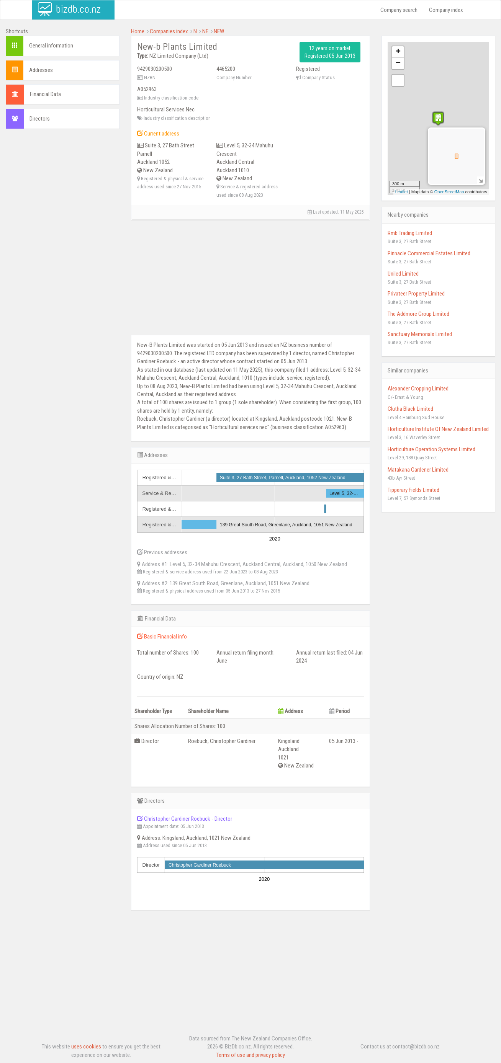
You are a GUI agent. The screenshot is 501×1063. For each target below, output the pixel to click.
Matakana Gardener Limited (418, 469)
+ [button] (398, 52)
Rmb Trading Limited (410, 233)
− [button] (398, 63)
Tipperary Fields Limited (413, 490)
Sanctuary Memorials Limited (420, 334)
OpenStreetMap (449, 191)
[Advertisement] (63, 251)
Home (137, 31)
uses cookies (86, 1046)
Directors (39, 118)
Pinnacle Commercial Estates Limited (429, 253)
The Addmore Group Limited (418, 313)
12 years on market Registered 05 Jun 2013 (330, 52)
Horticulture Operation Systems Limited (431, 449)
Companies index (169, 31)
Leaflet (401, 191)
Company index (446, 10)
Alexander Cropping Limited (418, 388)
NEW (219, 31)
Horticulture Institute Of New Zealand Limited (438, 429)
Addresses (41, 70)
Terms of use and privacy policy (250, 1055)
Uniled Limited (403, 273)
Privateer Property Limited (416, 293)
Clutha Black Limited (410, 408)
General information (51, 45)
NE (205, 31)
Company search (399, 10)
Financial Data (45, 94)
